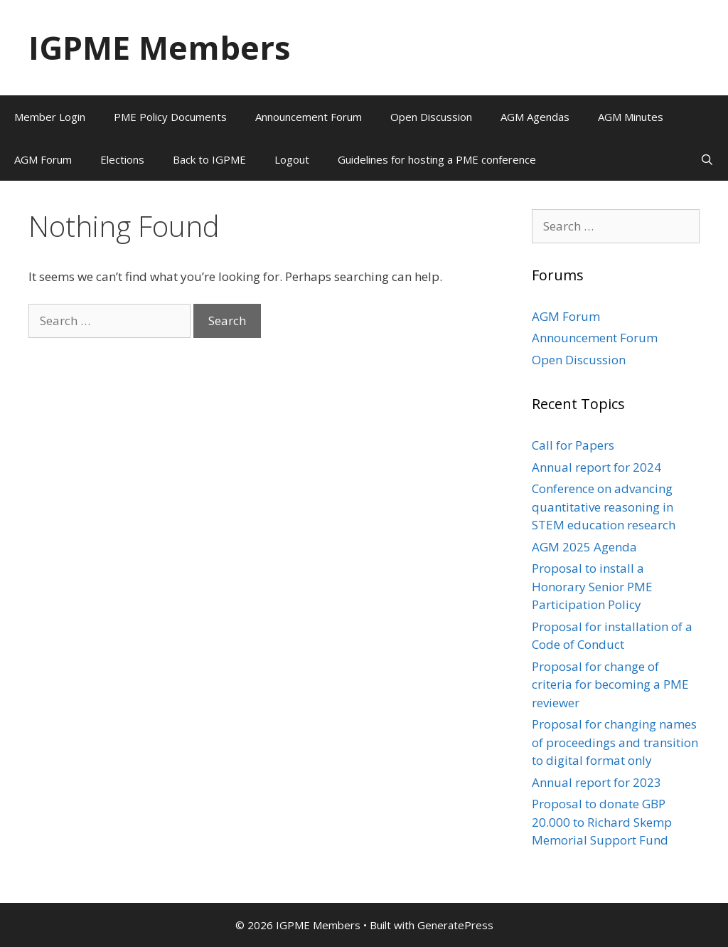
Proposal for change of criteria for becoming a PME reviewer (610, 684)
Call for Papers (573, 445)
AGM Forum (43, 159)
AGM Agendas (534, 117)
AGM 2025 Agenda (584, 547)
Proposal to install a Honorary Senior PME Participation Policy (592, 586)
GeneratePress (455, 925)
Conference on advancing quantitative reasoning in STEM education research (603, 506)
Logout (291, 159)
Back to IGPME (209, 159)
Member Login (49, 117)
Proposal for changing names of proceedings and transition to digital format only (615, 742)
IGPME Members (159, 47)
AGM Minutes (630, 117)
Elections (122, 159)
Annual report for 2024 (596, 467)
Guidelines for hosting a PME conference (437, 159)
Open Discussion (431, 117)
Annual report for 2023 (596, 782)
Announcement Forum (308, 117)
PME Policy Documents (170, 117)
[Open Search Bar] (707, 159)
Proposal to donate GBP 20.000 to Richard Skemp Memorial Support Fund (602, 821)
